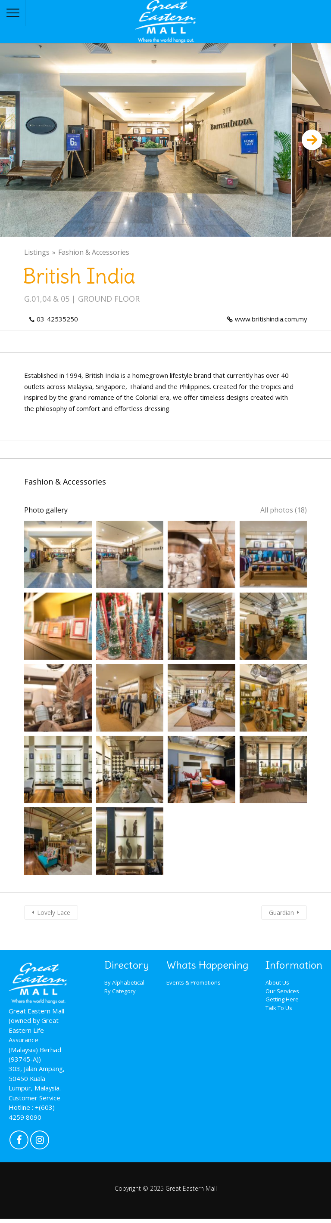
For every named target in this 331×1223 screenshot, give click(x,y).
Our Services (282, 991)
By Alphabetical (124, 982)
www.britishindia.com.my (271, 319)
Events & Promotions (193, 982)
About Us (277, 982)
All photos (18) (283, 510)
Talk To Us (278, 1008)
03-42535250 (57, 319)
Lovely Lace (53, 912)
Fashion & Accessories (93, 252)
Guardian (281, 912)
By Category (120, 991)
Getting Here (282, 999)
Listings (37, 252)
